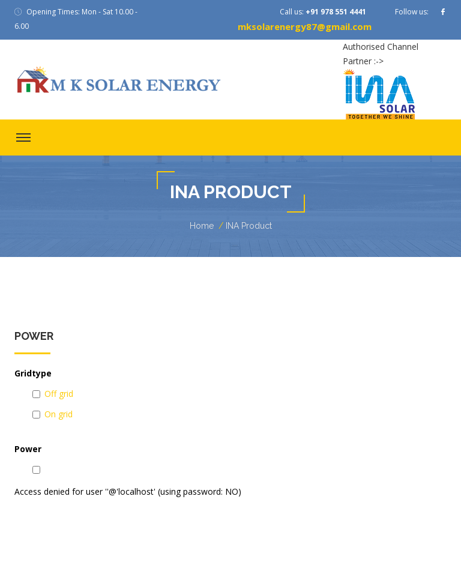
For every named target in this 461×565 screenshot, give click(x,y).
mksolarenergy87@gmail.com (305, 26)
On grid (58, 414)
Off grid (58, 393)
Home (202, 226)
